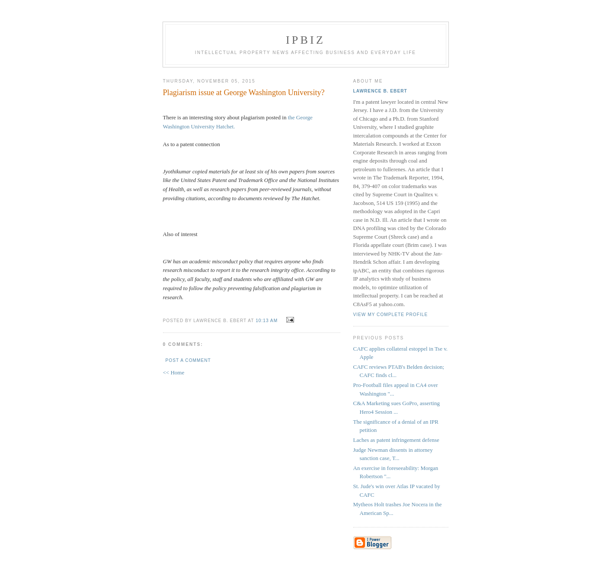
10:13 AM (267, 320)
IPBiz (305, 40)
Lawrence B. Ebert (380, 91)
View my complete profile (390, 314)
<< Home (174, 372)
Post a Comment (188, 360)
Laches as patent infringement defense (396, 440)
